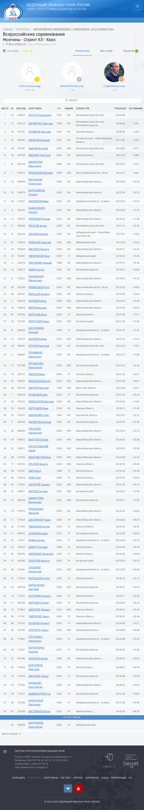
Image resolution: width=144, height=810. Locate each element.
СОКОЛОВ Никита (39, 561)
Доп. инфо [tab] (106, 51)
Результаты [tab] (83, 51)
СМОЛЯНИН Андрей (40, 263)
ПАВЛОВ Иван (36, 374)
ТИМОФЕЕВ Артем (39, 527)
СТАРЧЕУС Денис (38, 630)
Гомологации (118, 778)
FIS (130, 778)
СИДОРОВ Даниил (39, 485)
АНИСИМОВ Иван (38, 201)
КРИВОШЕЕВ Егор (39, 287)
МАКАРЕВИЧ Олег (38, 415)
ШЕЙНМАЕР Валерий (40, 554)
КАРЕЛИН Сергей (38, 603)
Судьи (104, 778)
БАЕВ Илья (34, 471)
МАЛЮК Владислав (39, 422)
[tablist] (72, 51)
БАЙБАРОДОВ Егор (39, 694)
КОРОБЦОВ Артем (39, 578)
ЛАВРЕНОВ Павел (38, 616)
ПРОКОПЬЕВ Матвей (40, 173)
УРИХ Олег (34, 478)
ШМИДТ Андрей (38, 547)
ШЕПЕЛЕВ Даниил (39, 610)
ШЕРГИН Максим (38, 388)
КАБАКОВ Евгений (39, 140)
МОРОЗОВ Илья (37, 315)
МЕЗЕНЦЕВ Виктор (39, 381)
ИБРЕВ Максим (37, 308)
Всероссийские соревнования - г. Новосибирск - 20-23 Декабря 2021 (74, 29)
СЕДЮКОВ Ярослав (114, 86)
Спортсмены (51, 778)
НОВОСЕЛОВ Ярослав (41, 402)
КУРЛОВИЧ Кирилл (39, 596)
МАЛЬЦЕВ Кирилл (39, 294)
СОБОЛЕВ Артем (38, 658)
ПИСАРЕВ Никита (38, 249)
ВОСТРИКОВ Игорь (39, 711)
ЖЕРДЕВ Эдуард (38, 491)
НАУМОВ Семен (37, 339)
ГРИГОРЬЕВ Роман (39, 219)
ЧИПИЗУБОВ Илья (39, 256)
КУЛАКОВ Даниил (39, 623)
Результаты (23, 29)
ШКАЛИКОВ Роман (39, 520)
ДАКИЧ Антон (36, 270)
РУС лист (66, 778)
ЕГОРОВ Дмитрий (38, 346)
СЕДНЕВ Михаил (38, 533)
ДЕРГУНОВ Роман (38, 321)
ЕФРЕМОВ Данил (38, 676)
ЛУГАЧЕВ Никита (38, 464)
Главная (8, 29)
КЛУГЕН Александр (30, 86)
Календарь (18, 778)
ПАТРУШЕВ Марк (38, 408)
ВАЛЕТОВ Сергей (38, 440)
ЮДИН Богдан (36, 540)
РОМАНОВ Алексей (39, 242)
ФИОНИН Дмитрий (39, 155)
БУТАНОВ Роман (38, 395)
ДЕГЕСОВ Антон (37, 226)
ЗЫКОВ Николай (38, 148)
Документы (92, 778)
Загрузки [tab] (130, 51)
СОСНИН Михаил (38, 234)
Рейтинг (78, 778)
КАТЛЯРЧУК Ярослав (72, 86)
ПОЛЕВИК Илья (37, 301)
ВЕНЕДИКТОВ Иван (39, 457)
